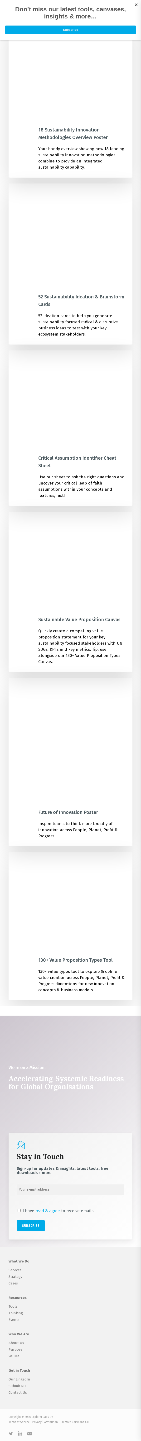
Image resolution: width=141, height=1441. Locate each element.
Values (14, 1356)
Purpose (15, 1349)
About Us (16, 1343)
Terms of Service (19, 1422)
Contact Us (18, 1392)
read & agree (47, 1210)
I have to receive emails (55, 1210)
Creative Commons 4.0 (74, 1422)
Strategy (15, 1277)
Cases (13, 1283)
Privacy (37, 1422)
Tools (13, 1306)
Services (15, 1270)
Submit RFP (18, 1386)
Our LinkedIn (19, 1379)
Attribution (51, 1422)
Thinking (16, 1313)
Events (14, 1320)
